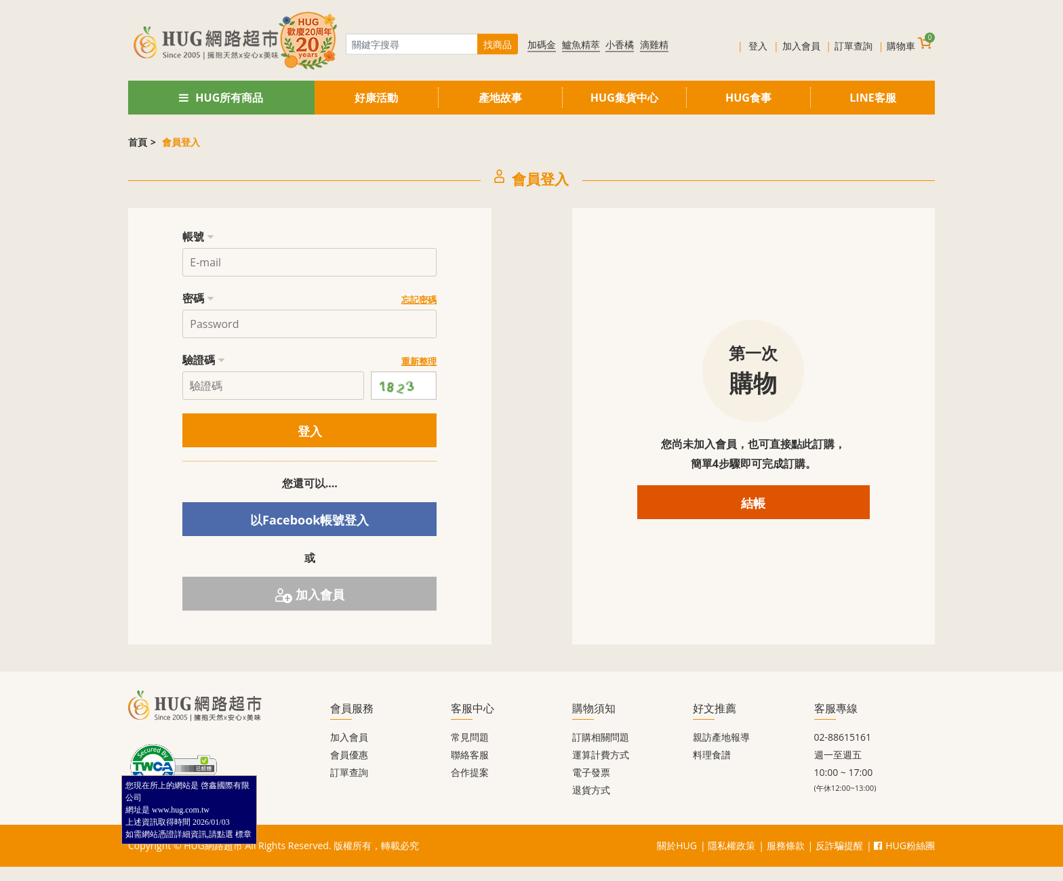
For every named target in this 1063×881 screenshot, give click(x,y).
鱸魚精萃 (581, 44)
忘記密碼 (419, 299)
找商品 (497, 44)
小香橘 (619, 44)
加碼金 (541, 44)
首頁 (137, 142)
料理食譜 (712, 754)
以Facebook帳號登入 (309, 520)
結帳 (753, 503)
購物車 (909, 44)
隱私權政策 (731, 845)
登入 (757, 45)
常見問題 (470, 737)
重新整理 (419, 361)
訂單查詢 (854, 45)
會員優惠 (349, 754)
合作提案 (470, 772)
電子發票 (591, 772)
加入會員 (801, 45)
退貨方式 (591, 789)
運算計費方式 (600, 754)
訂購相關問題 (600, 737)
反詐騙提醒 (839, 845)
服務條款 (786, 845)
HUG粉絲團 (904, 845)
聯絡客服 (470, 754)
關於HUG (677, 845)
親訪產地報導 (721, 737)
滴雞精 (654, 44)
